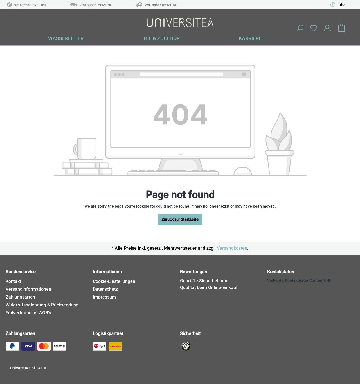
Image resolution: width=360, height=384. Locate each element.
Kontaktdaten (280, 271)
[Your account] (327, 28)
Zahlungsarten (20, 297)
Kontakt (13, 281)
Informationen (107, 271)
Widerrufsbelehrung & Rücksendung (42, 305)
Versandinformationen (28, 289)
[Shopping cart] (341, 28)
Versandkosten (232, 248)
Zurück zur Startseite (180, 219)
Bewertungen (193, 271)
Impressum (104, 297)
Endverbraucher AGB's (28, 312)
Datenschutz (105, 289)
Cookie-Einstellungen (114, 281)
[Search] (300, 28)
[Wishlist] (314, 28)
